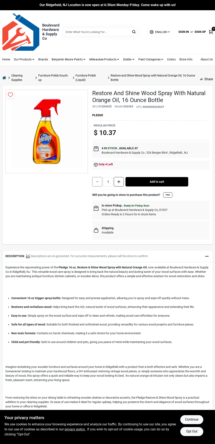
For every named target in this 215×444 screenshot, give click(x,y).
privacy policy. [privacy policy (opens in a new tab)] (75, 429)
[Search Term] (100, 32)
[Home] (4, 77)
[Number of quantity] (108, 181)
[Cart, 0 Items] (211, 32)
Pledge (97, 115)
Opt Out (191, 431)
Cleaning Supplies (17, 78)
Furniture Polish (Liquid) (86, 78)
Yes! (167, 194)
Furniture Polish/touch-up (53, 78)
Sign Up (200, 31)
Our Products (23, 59)
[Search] (134, 31)
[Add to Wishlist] (10, 94)
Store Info (185, 59)
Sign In (183, 31)
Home (6, 59)
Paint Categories (149, 59)
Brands (43, 59)
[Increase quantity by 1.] (119, 181)
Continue (191, 419)
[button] (159, 31)
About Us (207, 59)
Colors (171, 59)
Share (206, 79)
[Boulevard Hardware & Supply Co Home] (20, 32)
